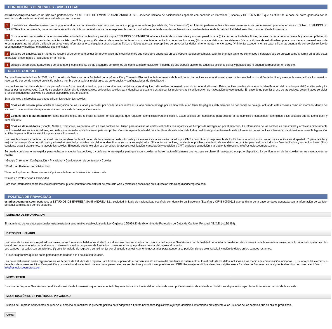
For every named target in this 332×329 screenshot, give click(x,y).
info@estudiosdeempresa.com (23, 267)
